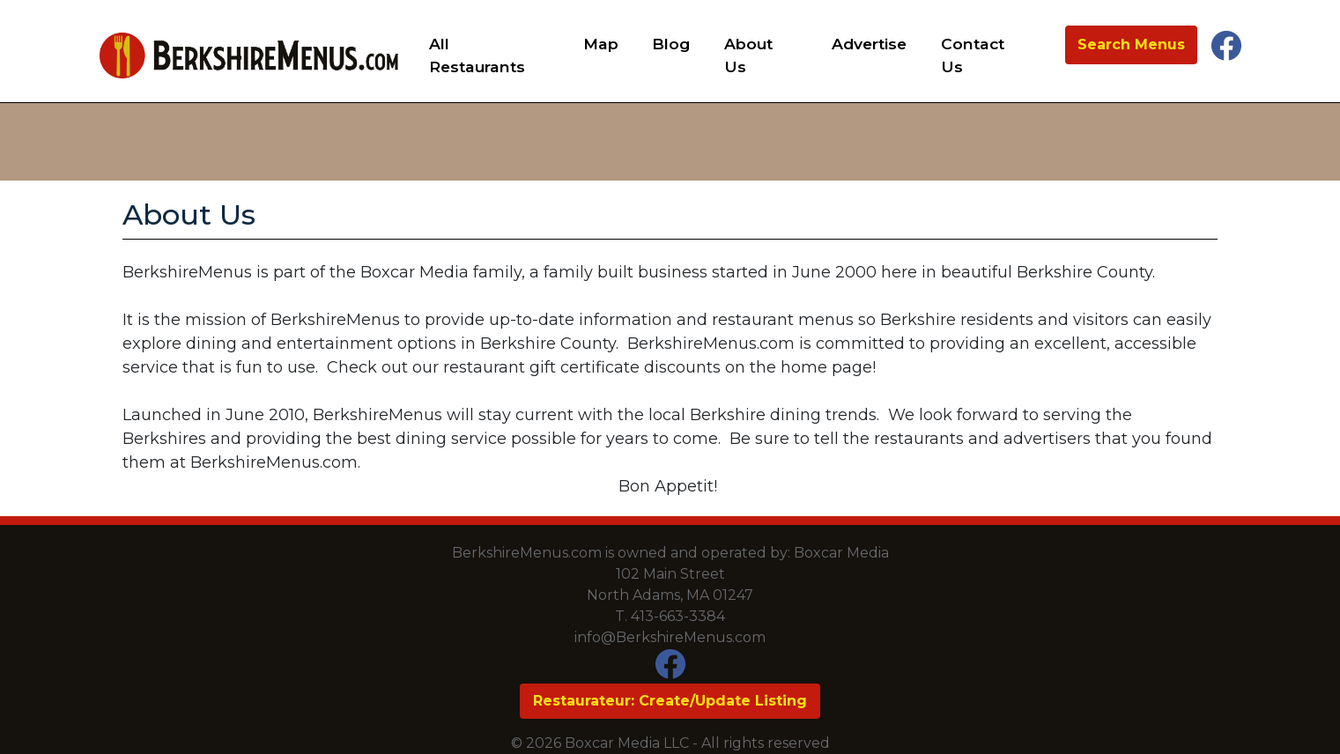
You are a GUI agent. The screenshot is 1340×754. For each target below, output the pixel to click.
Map (600, 43)
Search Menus (1131, 44)
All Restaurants (477, 55)
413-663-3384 (678, 616)
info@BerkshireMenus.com (670, 637)
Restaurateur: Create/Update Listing (670, 700)
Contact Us (972, 55)
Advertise (869, 43)
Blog (671, 43)
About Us (748, 55)
